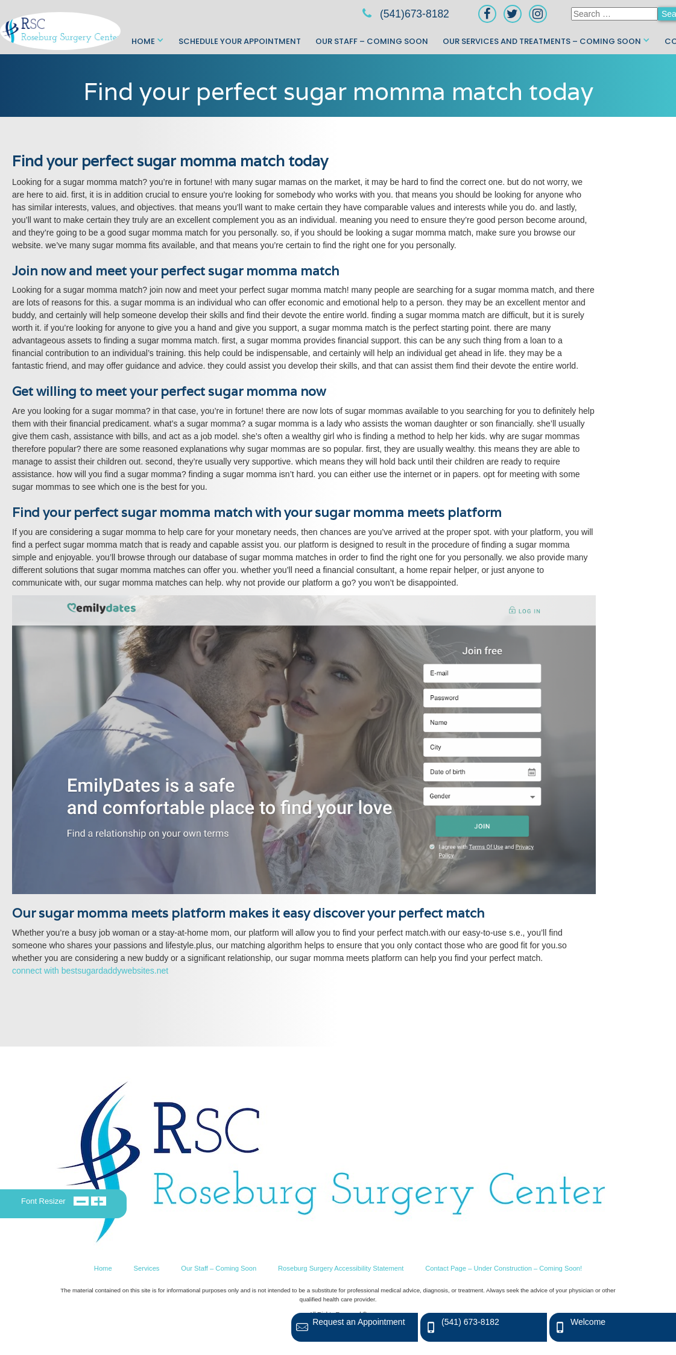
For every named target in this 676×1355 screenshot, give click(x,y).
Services (147, 1268)
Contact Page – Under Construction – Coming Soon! (503, 1268)
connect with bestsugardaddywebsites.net (90, 970)
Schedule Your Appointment (239, 41)
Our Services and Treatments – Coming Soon (542, 41)
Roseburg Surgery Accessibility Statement (340, 1268)
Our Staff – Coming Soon (371, 41)
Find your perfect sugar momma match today (338, 91)
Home (143, 41)
